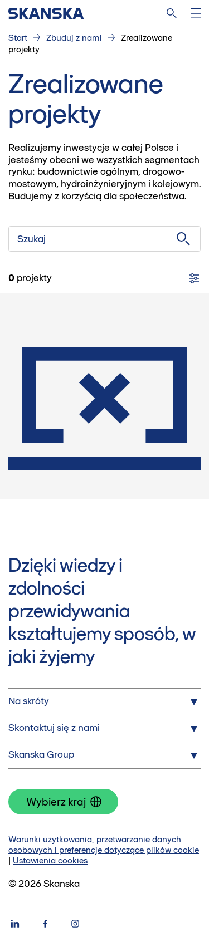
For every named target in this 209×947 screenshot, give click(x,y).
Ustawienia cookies (50, 860)
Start (17, 37)
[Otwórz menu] (196, 13)
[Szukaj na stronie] (171, 13)
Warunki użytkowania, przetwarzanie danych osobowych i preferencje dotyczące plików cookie (103, 844)
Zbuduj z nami (74, 37)
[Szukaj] (104, 239)
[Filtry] (194, 278)
